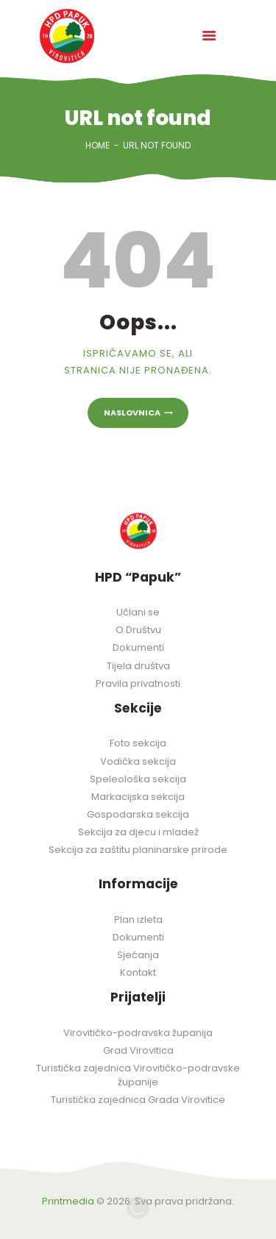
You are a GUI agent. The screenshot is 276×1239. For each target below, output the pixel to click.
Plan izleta (138, 919)
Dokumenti (138, 647)
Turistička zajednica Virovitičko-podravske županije (138, 1075)
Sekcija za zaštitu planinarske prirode (138, 850)
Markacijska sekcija (138, 797)
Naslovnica (132, 412)
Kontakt (138, 972)
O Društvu (138, 630)
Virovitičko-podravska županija (138, 1033)
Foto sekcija (138, 743)
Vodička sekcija (138, 761)
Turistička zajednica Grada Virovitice (138, 1100)
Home (97, 145)
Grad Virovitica (138, 1050)
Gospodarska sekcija (138, 814)
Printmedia (68, 1201)
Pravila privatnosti (138, 683)
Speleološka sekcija (138, 779)
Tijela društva (138, 666)
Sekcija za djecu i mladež (138, 832)
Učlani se (138, 612)
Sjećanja (138, 955)
